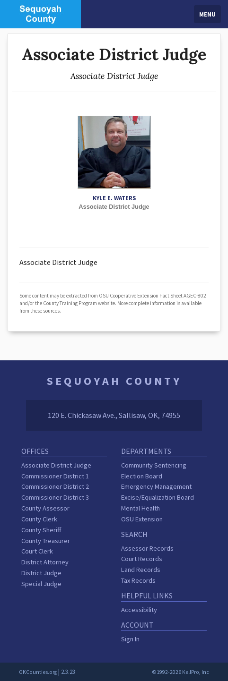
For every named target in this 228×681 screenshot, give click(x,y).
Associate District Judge (56, 465)
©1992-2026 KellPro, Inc (180, 672)
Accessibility (139, 609)
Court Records (141, 558)
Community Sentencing (153, 465)
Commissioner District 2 (55, 486)
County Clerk (39, 519)
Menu (207, 14)
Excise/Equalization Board (157, 497)
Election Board (141, 476)
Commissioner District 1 (55, 476)
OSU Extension (142, 519)
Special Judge (41, 583)
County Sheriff (41, 530)
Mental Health (140, 508)
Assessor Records (147, 548)
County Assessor (45, 508)
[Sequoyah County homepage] (40, 13)
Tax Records (138, 580)
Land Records (140, 569)
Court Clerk (37, 551)
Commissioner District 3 (55, 497)
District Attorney (45, 562)
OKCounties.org (38, 672)
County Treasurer (45, 540)
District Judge (41, 573)
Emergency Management (156, 486)
